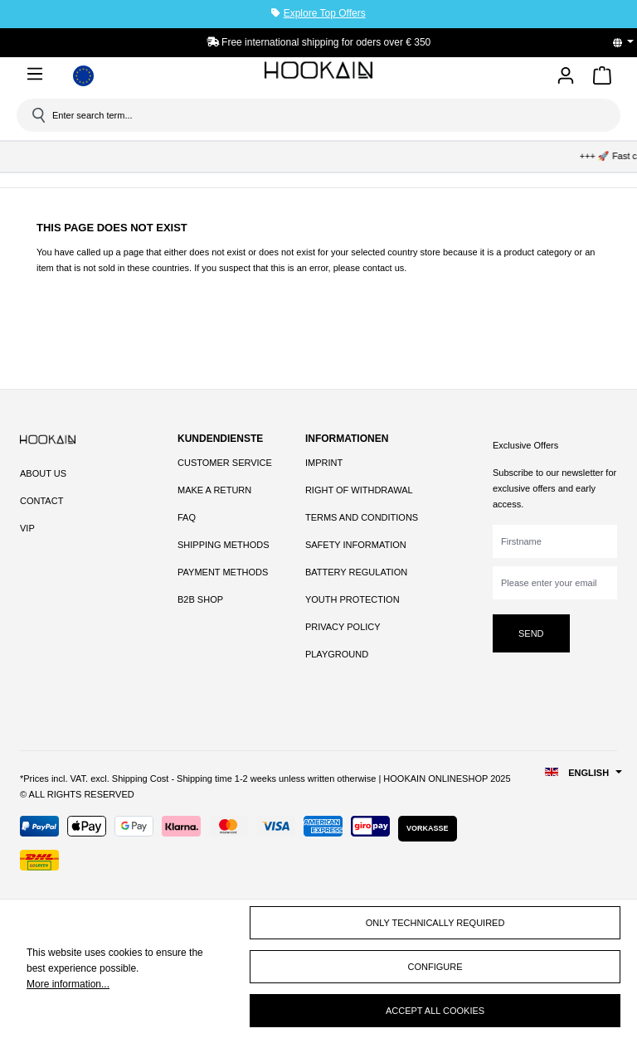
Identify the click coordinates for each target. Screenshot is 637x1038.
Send (531, 633)
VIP (27, 528)
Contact (41, 501)
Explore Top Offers (325, 13)
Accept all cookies (435, 1011)
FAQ (186, 517)
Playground (336, 654)
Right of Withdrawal (359, 490)
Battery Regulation (356, 572)
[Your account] (565, 77)
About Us (43, 473)
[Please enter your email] (555, 582)
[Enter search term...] (324, 115)
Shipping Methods (223, 545)
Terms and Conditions (361, 517)
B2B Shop (200, 599)
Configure (435, 967)
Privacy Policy (343, 627)
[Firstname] (555, 541)
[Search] (37, 115)
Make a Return (214, 490)
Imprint (324, 463)
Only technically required (435, 923)
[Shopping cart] (602, 78)
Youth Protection (352, 599)
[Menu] (38, 74)
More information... (68, 984)
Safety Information (355, 545)
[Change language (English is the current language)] (629, 42)
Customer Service (224, 463)
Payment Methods (222, 572)
